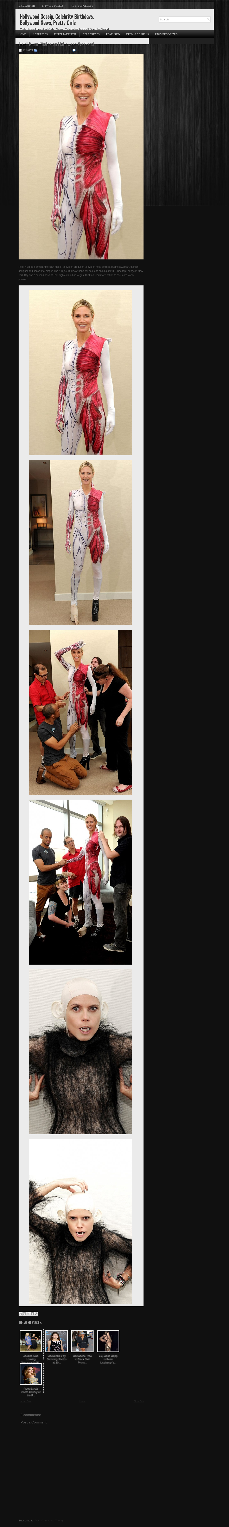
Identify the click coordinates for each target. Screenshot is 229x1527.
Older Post (139, 1401)
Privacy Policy (53, 5)
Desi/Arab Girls (137, 34)
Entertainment (65, 34)
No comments (84, 50)
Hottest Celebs (82, 5)
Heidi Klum (65, 50)
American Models (48, 50)
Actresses (40, 34)
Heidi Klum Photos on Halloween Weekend (56, 43)
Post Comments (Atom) (49, 1520)
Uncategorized (166, 34)
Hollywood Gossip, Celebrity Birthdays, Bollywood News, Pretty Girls (57, 19)
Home (22, 34)
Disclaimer (27, 5)
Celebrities (91, 34)
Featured (113, 34)
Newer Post (26, 1401)
